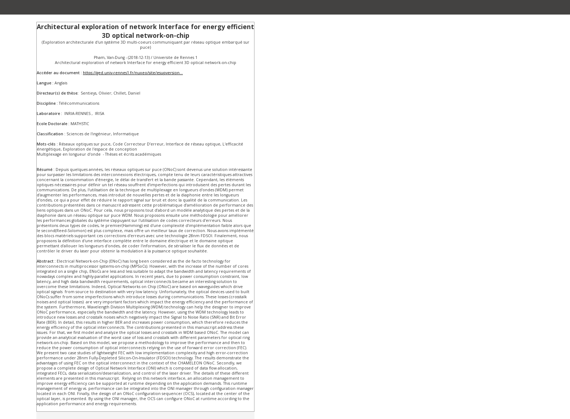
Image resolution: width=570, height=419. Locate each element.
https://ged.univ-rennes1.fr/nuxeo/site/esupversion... (133, 72)
